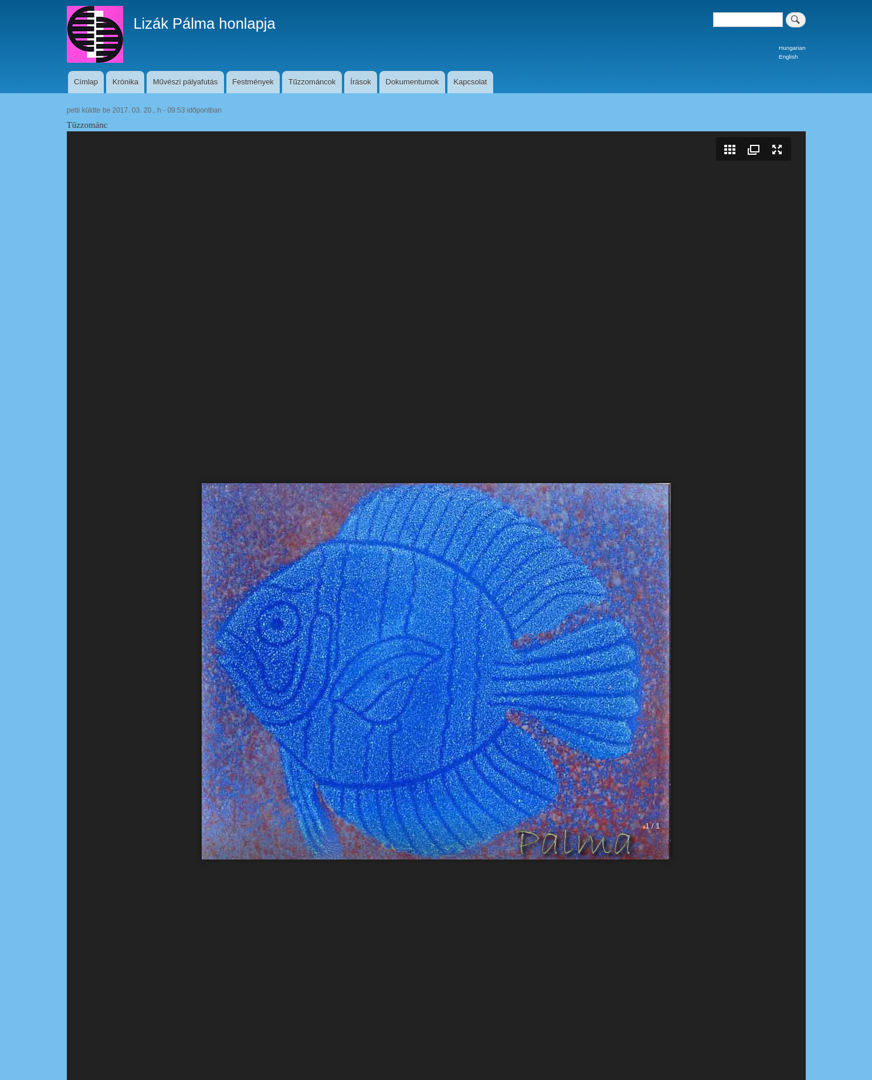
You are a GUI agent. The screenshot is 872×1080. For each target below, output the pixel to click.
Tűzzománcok (312, 81)
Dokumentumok (412, 81)
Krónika (125, 81)
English (788, 56)
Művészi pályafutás (185, 81)
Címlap (86, 81)
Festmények (253, 81)
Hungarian (792, 48)
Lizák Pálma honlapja (204, 23)
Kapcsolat (470, 81)
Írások (360, 81)
